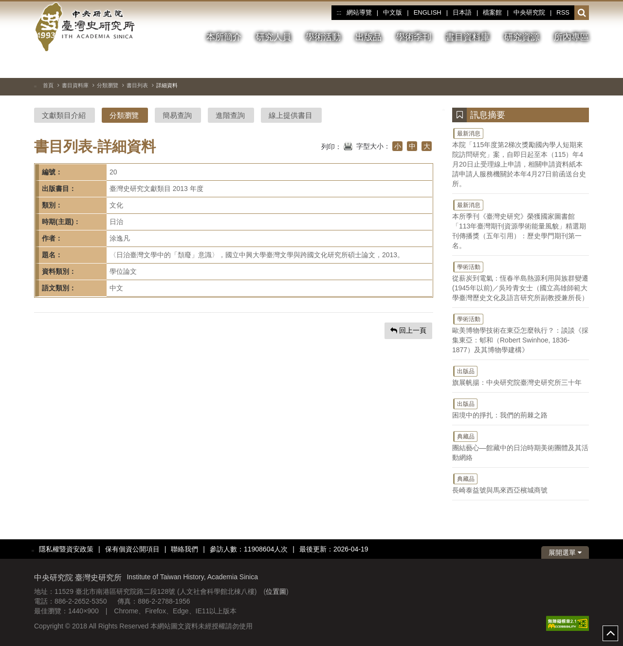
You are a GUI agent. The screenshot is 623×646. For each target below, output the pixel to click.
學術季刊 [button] (413, 37)
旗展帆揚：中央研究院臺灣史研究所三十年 (520, 375)
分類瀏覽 (107, 85)
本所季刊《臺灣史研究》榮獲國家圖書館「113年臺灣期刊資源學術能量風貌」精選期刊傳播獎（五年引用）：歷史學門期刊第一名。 (520, 224)
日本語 (462, 12)
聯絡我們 (184, 549)
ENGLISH (427, 12)
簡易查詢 (177, 115)
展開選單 (565, 552)
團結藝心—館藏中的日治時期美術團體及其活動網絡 (520, 445)
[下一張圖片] (581, 65)
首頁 (48, 85)
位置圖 (276, 591)
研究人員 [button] (273, 37)
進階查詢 (230, 115)
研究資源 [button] (521, 37)
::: (338, 12)
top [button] (610, 633)
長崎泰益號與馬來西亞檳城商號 (520, 483)
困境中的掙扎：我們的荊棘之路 (520, 408)
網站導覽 (359, 12)
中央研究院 (529, 12)
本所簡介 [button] (223, 37)
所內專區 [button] (571, 37)
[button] (582, 13)
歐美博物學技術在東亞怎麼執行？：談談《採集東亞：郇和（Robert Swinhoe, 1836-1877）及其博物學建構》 (520, 333)
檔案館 (492, 12)
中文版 (392, 12)
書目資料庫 (75, 85)
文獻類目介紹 (64, 115)
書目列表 (137, 85)
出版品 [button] (368, 37)
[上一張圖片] (564, 65)
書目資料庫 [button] (468, 37)
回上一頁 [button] (408, 330)
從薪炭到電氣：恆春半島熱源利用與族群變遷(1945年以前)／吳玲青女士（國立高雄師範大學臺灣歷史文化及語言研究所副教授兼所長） (520, 281)
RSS (562, 12)
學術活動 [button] (323, 37)
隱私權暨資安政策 (66, 549)
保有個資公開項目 (132, 549)
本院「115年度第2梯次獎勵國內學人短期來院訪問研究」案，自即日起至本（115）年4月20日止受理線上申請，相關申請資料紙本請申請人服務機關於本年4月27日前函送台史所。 (520, 157)
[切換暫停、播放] (546, 65)
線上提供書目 (290, 115)
